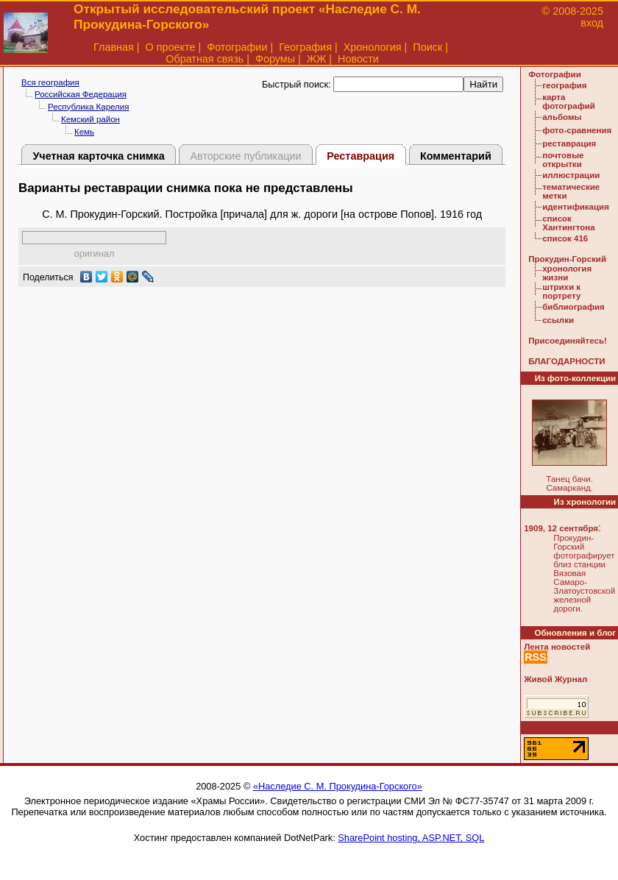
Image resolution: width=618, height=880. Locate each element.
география (564, 85)
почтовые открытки (562, 159)
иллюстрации (571, 175)
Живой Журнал (555, 679)
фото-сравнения (576, 130)
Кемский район (90, 119)
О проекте (171, 47)
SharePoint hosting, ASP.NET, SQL (411, 837)
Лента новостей (557, 646)
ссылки (558, 320)
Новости (358, 59)
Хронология (373, 47)
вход (591, 23)
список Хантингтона (568, 223)
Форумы (275, 59)
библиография (573, 306)
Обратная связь (205, 59)
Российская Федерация (81, 94)
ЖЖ (317, 59)
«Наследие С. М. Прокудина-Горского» (337, 786)
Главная (113, 47)
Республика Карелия (88, 106)
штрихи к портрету (561, 291)
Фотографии (237, 47)
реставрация (569, 143)
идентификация (575, 206)
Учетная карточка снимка (98, 156)
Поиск (427, 47)
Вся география (50, 82)
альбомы (561, 117)
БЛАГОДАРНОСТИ (566, 361)
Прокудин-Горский (567, 259)
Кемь (84, 131)
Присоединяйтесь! (567, 340)
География (305, 47)
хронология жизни (567, 273)
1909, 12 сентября (561, 528)
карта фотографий (568, 101)
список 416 (565, 238)
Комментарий (455, 156)
